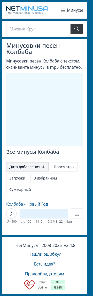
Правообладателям (44, 273)
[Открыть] (77, 214)
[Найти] (77, 29)
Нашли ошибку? (44, 254)
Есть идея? (44, 264)
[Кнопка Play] (11, 213)
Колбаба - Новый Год (27, 204)
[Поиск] (38, 29)
